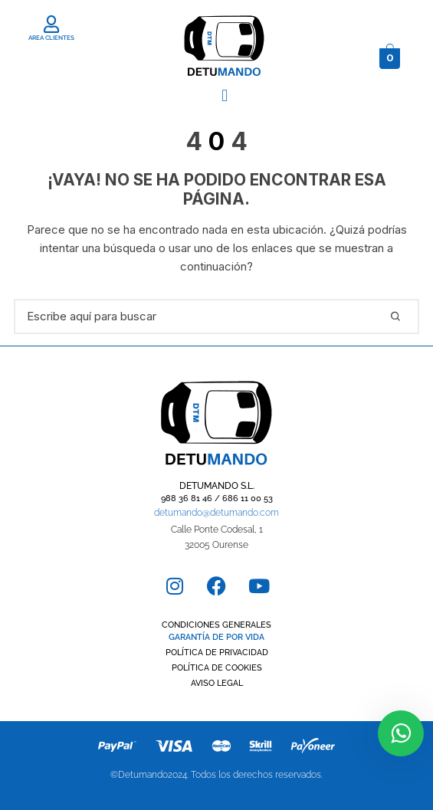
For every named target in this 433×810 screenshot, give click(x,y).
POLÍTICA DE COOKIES (217, 668)
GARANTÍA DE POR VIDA (216, 637)
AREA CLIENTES (51, 37)
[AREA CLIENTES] (52, 24)
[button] (225, 95)
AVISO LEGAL (217, 683)
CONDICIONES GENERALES (216, 625)
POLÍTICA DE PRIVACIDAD (217, 653)
